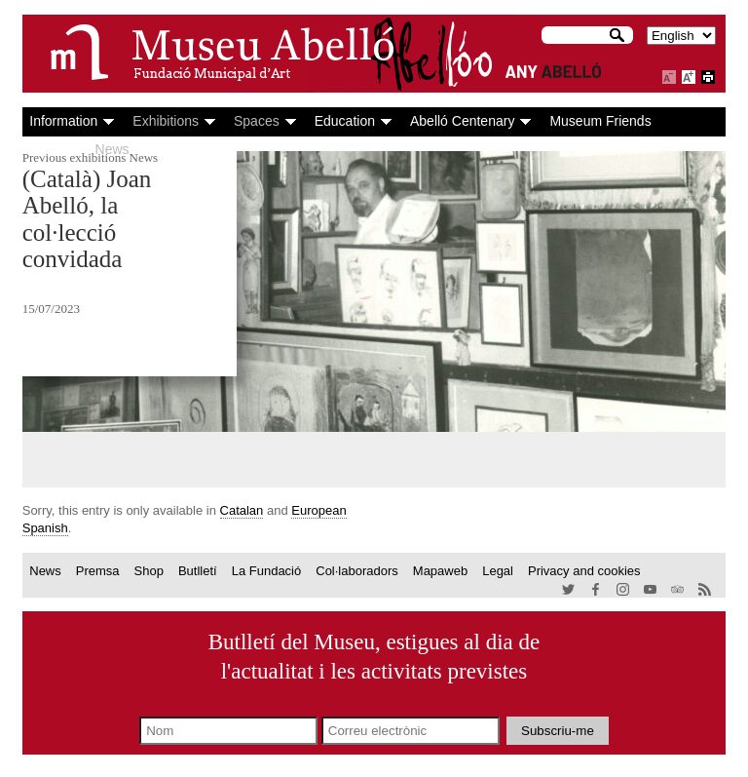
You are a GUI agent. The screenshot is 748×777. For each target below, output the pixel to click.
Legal (497, 570)
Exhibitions (165, 121)
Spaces (257, 121)
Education (345, 121)
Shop (149, 570)
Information (63, 121)
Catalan (242, 510)
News (112, 149)
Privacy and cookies (584, 570)
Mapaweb (440, 570)
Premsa (98, 570)
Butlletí (197, 570)
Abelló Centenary (462, 121)
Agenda (52, 149)
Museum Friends (600, 121)
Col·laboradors (357, 570)
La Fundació (267, 570)
